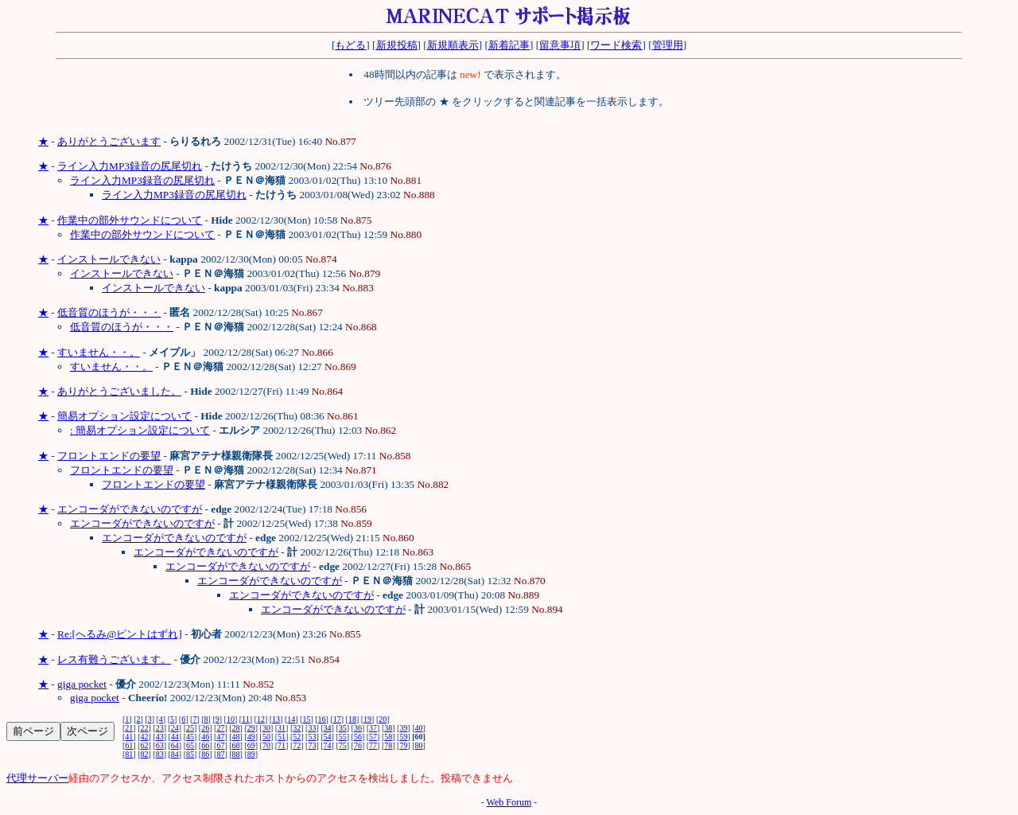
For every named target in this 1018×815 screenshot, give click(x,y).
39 (403, 727)
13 (276, 719)
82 (145, 754)
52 (297, 736)
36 (358, 727)
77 (373, 745)
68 (236, 745)
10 (231, 719)
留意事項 (560, 45)
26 (205, 727)
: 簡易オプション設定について (140, 430)
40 (419, 727)
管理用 (667, 45)
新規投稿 (397, 45)
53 (312, 736)
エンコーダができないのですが (129, 509)
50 (266, 736)
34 (328, 727)
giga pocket (82, 684)
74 (328, 745)
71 (282, 745)
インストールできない (109, 259)
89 (251, 754)
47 (220, 736)
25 (190, 727)
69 (251, 745)
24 (175, 727)
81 (129, 754)
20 (383, 719)
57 (373, 736)
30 (266, 727)
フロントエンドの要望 (109, 456)
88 (236, 754)
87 (220, 754)
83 (160, 754)
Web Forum (509, 802)
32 (297, 727)
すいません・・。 (98, 352)
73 (312, 745)
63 (160, 745)
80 (419, 745)
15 (306, 719)
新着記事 (509, 45)
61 (129, 745)
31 (282, 727)
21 (129, 727)
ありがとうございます (109, 141)
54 (328, 736)
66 (205, 745)
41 (129, 736)
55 (343, 736)
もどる (350, 45)
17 (337, 719)
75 (343, 745)
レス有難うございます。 (114, 659)
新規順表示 (453, 45)
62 (145, 745)
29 (251, 727)
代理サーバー (37, 778)
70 (266, 745)
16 (322, 719)
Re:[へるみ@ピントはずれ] (119, 634)
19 (367, 719)
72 (297, 745)
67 (220, 745)
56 (358, 736)
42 (145, 736)
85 (190, 754)
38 (388, 727)
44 (175, 736)
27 (220, 727)
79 (403, 745)
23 (160, 727)
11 (246, 719)
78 (388, 745)
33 (312, 727)
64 (175, 745)
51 (282, 736)
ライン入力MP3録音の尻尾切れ (129, 166)
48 (236, 736)
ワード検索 (616, 45)
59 (403, 736)
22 (145, 727)
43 (160, 736)
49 (251, 736)
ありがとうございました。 (119, 391)
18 (352, 719)
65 (190, 745)
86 (205, 754)
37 (373, 727)
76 (358, 745)
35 (343, 727)
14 (291, 719)
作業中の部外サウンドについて (129, 220)
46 (205, 736)
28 (236, 727)
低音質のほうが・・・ (109, 312)
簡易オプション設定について (124, 416)
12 (261, 719)
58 (388, 736)
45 (190, 736)
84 (175, 754)
